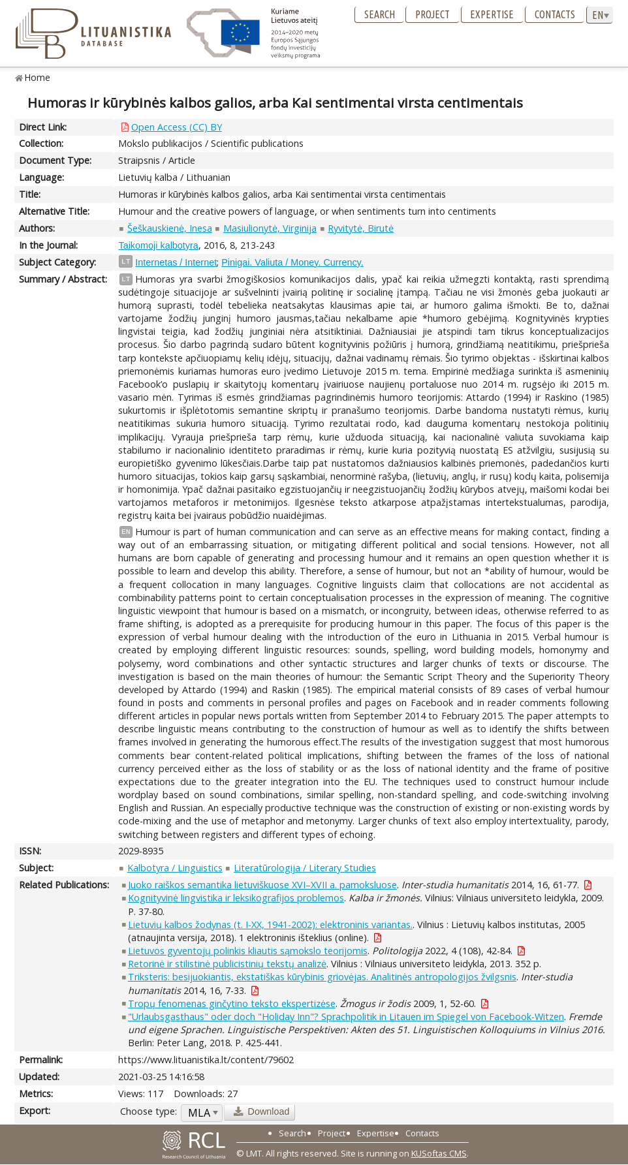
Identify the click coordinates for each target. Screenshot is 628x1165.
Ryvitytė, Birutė (361, 228)
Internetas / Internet (176, 262)
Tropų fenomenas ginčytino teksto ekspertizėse (232, 1003)
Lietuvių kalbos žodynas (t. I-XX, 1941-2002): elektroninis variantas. (270, 924)
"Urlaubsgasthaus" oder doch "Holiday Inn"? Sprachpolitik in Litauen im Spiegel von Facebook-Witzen (346, 1016)
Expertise (492, 14)
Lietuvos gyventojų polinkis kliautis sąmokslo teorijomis (248, 950)
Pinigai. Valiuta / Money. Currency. (292, 262)
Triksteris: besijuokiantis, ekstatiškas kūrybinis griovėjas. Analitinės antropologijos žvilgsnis (322, 977)
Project (432, 14)
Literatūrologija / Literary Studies (305, 868)
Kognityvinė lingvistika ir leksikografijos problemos (236, 898)
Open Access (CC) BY (176, 127)
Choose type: (148, 1111)
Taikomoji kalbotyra (158, 245)
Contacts (555, 14)
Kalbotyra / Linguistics (175, 868)
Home (37, 77)
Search (379, 14)
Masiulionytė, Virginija (270, 228)
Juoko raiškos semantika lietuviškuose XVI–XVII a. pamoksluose (262, 884)
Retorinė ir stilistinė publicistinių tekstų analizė (227, 963)
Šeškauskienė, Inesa (169, 228)
